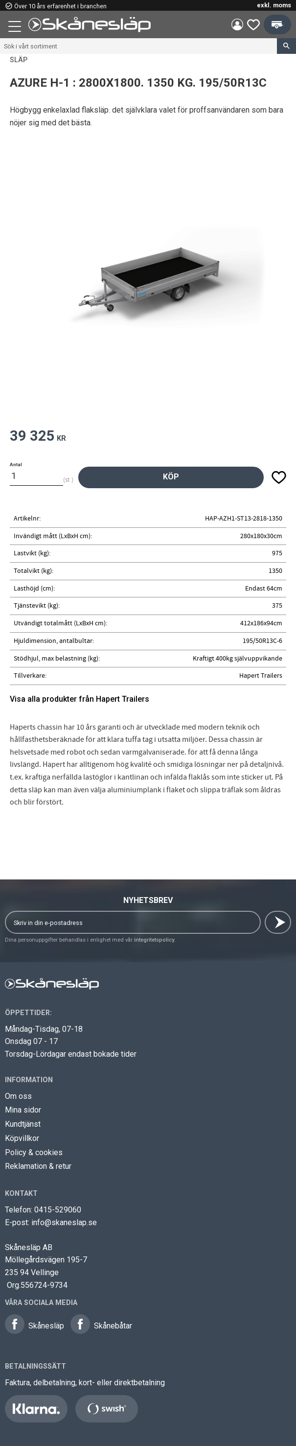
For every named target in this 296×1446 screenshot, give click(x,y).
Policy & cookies (34, 1152)
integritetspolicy (154, 940)
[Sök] (286, 46)
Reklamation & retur (38, 1166)
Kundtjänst (23, 1124)
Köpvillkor (22, 1138)
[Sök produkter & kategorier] (138, 46)
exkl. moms (274, 5)
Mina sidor (23, 1109)
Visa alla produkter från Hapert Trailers (79, 699)
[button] (15, 28)
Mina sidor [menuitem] (237, 24)
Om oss (18, 1096)
